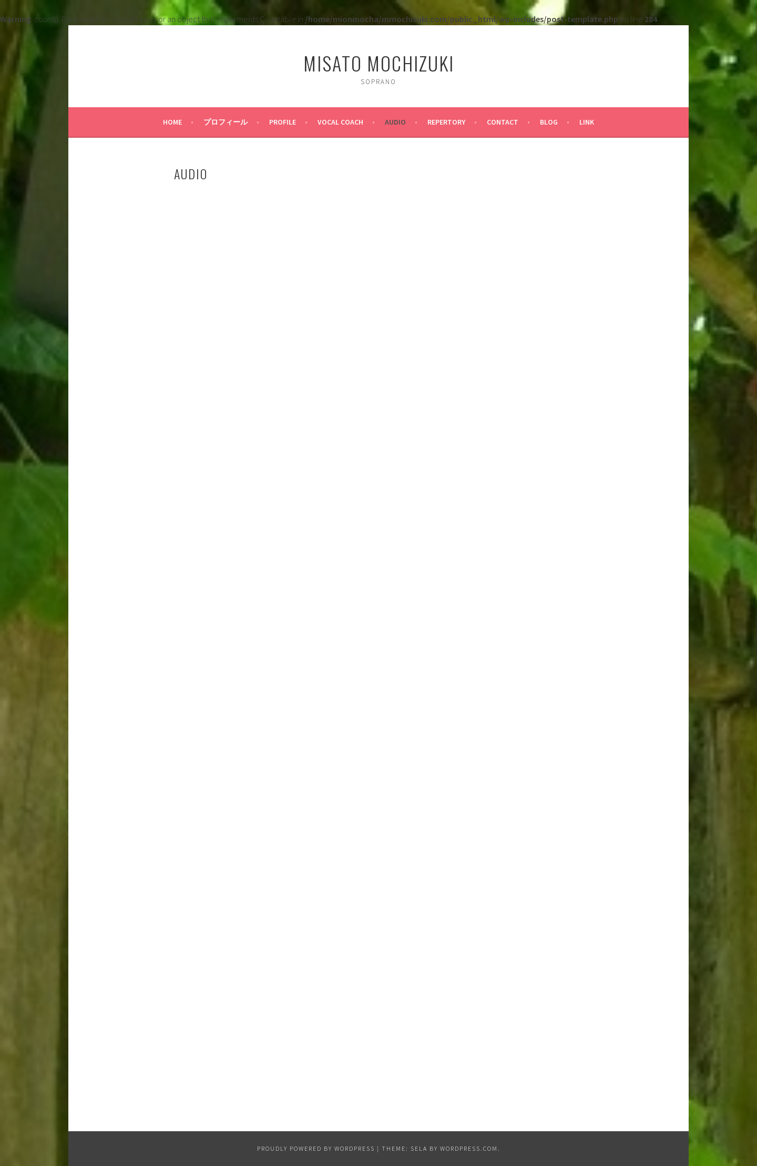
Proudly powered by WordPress (316, 1148)
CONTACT (502, 122)
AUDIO (395, 122)
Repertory (446, 122)
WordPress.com (469, 1148)
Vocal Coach (340, 122)
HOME (172, 122)
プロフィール (225, 122)
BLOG (549, 122)
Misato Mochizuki (378, 63)
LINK (586, 122)
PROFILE (282, 122)
